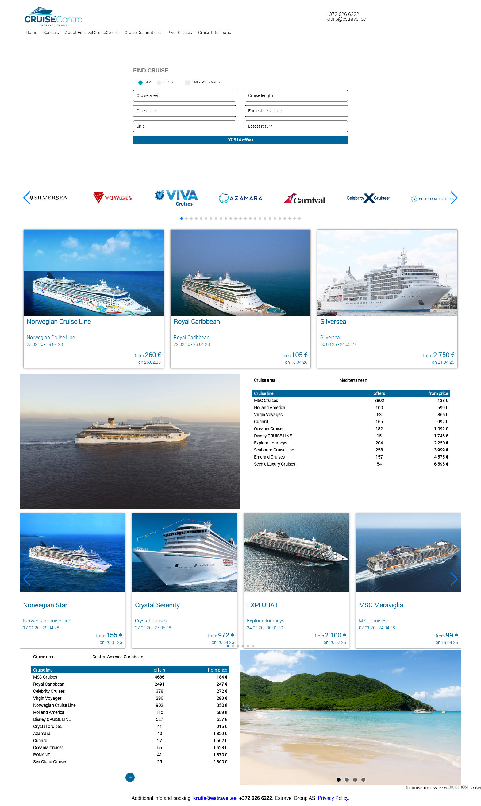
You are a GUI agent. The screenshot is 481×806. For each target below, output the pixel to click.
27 (159, 740)
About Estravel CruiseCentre (91, 32)
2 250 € (441, 443)
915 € (222, 726)
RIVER (168, 81)
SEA (148, 81)
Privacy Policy (333, 798)
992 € (442, 421)
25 (159, 762)
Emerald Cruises (269, 457)
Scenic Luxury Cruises (274, 464)
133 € (442, 400)
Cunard (261, 421)
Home (31, 32)
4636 (159, 677)
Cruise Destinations (143, 32)
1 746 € (441, 436)
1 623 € (220, 747)
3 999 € (441, 450)
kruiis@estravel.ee (215, 798)
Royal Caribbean (48, 684)
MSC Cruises (266, 400)
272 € (222, 691)
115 (159, 712)
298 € (222, 698)
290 (159, 698)
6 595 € (441, 464)
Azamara (42, 733)
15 (379, 436)
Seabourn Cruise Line (274, 450)
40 (159, 733)
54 (379, 464)
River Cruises (179, 32)
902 (159, 705)
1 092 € (441, 429)
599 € (442, 407)
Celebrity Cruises (49, 691)
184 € (222, 677)
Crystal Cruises (47, 726)
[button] (454, 198)
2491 (159, 684)
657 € (222, 719)
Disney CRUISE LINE (273, 436)
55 (159, 747)
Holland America (269, 407)
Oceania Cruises (269, 429)
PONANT (41, 755)
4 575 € (441, 457)
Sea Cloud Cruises (50, 762)
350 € (222, 705)
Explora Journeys (270, 443)
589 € (222, 712)
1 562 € (220, 740)
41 (159, 726)
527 (159, 719)
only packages (206, 81)
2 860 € (220, 762)
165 (379, 421)
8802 (379, 400)
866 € (442, 414)
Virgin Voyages (268, 414)
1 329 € (220, 733)
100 (379, 407)
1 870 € (220, 755)
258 (379, 450)
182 (379, 429)
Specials (51, 32)
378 (159, 691)
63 (379, 414)
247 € (222, 684)
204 (379, 443)
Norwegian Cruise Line (54, 705)
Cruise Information (216, 32)
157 (379, 457)
